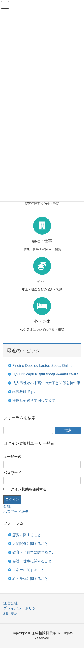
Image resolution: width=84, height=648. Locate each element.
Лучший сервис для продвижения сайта (45, 374)
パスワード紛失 (15, 511)
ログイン (12, 499)
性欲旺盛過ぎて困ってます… (35, 400)
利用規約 (10, 613)
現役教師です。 (24, 392)
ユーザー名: (12, 457)
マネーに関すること (28, 570)
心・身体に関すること (30, 579)
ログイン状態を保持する (27, 489)
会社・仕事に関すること (32, 561)
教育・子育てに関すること (33, 552)
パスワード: (12, 473)
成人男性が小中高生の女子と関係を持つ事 (46, 383)
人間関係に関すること (30, 544)
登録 (7, 506)
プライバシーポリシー (21, 608)
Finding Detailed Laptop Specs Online (42, 365)
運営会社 (10, 603)
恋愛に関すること (26, 535)
